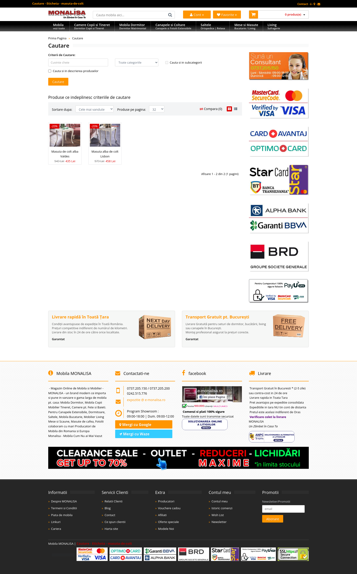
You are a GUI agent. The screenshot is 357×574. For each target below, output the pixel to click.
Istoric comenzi (221, 508)
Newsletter (218, 522)
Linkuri (55, 522)
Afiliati (162, 515)
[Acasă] (67, 17)
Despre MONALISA (64, 501)
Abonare (272, 519)
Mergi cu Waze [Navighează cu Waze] (134, 434)
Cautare (77, 38)
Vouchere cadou (169, 508)
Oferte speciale (168, 522)
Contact (109, 515)
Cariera (56, 529)
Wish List (217, 515)
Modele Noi (166, 529)
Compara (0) (211, 109)
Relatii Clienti (113, 501)
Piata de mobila (61, 515)
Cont (197, 14)
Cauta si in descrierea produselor (73, 71)
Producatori (166, 501)
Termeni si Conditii (64, 508)
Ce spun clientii (114, 522)
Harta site (111, 529)
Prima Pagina (57, 38)
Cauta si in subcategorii (183, 62)
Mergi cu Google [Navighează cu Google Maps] (135, 424)
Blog (107, 508)
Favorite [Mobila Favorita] (227, 14)
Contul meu (219, 501)
